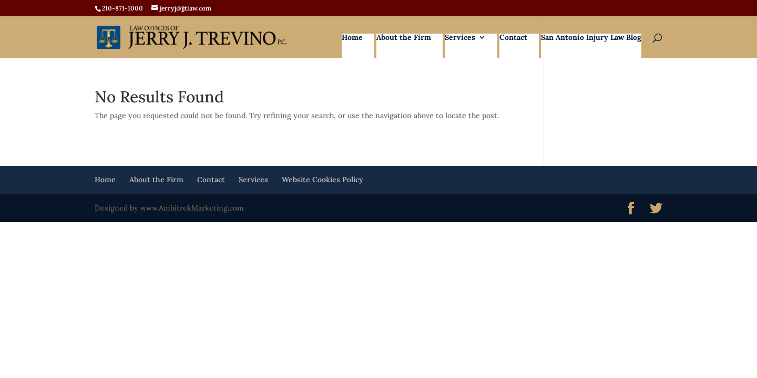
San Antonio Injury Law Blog (591, 38)
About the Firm (403, 38)
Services (460, 38)
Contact (513, 38)
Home (352, 38)
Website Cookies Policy (322, 179)
